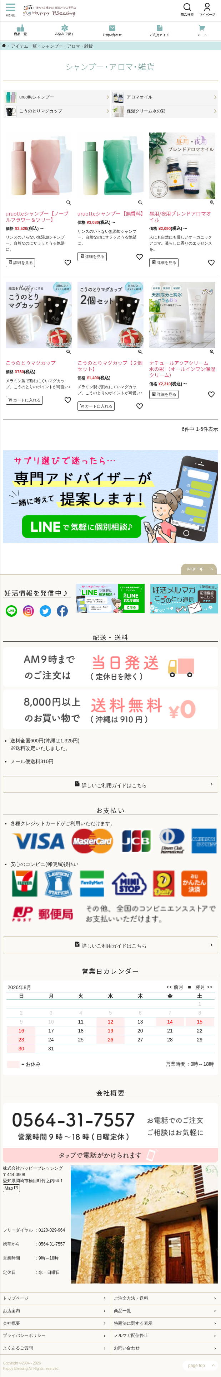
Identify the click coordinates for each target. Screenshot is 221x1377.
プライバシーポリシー (24, 1335)
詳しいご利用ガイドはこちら (110, 784)
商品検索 (187, 10)
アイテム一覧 (24, 46)
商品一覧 (20, 30)
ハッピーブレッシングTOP (4, 45)
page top (195, 568)
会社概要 (11, 1323)
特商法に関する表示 (133, 1323)
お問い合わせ (112, 31)
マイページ (207, 10)
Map (11, 1188)
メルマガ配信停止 (131, 1335)
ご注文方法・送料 (131, 1298)
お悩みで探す (64, 30)
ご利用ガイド (159, 31)
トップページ (16, 1298)
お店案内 (11, 1310)
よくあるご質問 (18, 1347)
